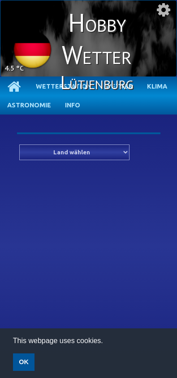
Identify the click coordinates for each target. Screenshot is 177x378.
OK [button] (24, 361)
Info (72, 105)
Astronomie (29, 105)
